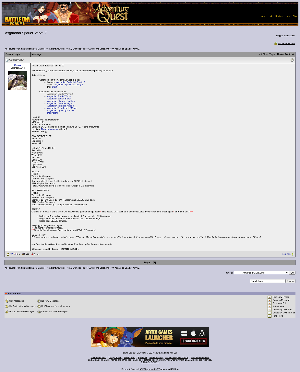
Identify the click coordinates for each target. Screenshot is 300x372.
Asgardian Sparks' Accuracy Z (68, 84)
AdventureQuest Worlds (176, 357)
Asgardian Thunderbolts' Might (62, 108)
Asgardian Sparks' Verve (59, 96)
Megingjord (52, 113)
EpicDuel (142, 357)
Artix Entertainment (200, 357)
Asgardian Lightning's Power (61, 110)
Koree (17, 65)
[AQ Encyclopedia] (77, 49)
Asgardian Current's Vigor (59, 103)
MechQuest (129, 357)
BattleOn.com (156, 357)
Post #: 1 (286, 254)
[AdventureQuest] (56, 49)
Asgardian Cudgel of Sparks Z (70, 82)
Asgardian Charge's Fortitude (61, 101)
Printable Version (284, 43)
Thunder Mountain (49, 129)
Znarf (54, 87)
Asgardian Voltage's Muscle (60, 106)
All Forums (10, 49)
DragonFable (115, 357)
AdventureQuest (98, 357)
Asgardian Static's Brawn (59, 98)
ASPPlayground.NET (149, 369)
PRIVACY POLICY (150, 362)
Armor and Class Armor (100, 49)
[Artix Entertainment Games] (31, 49)
